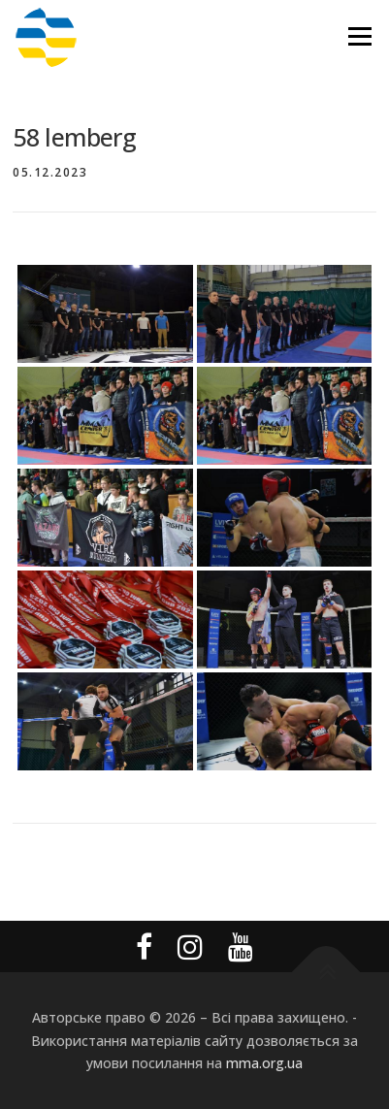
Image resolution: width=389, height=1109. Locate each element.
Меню (359, 36)
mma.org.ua (264, 1063)
